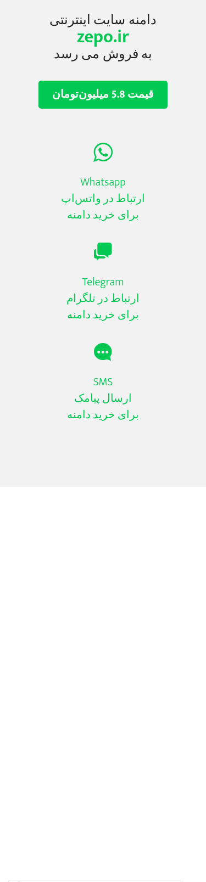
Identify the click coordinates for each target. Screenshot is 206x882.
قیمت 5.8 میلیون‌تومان (103, 94)
